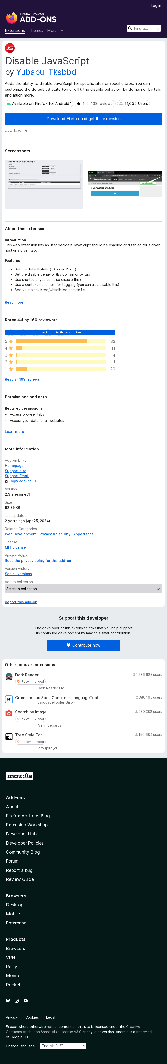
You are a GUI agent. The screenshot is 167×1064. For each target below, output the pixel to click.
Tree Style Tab (29, 735)
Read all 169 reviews (22, 379)
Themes (36, 30)
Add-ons (15, 797)
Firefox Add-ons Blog (28, 815)
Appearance (83, 534)
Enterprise (16, 922)
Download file (16, 130)
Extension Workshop (27, 824)
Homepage (14, 465)
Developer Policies (25, 843)
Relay (11, 966)
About (12, 806)
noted (52, 1027)
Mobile (13, 913)
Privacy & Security (55, 534)
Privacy (12, 1017)
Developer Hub (21, 833)
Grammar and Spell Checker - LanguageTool (56, 697)
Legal (50, 1017)
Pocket (13, 984)
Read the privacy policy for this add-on (38, 560)
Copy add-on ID (20, 481)
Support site (15, 471)
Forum (12, 861)
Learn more (14, 431)
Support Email (17, 476)
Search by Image (31, 712)
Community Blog (23, 852)
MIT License (15, 547)
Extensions (15, 30)
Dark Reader (27, 675)
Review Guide (20, 879)
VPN (10, 957)
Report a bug (19, 870)
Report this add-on (21, 602)
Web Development (21, 534)
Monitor (14, 975)
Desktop (14, 904)
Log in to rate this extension (60, 332)
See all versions (18, 574)
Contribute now (83, 645)
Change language (20, 1046)
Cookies (32, 1017)
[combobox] (144, 28)
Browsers (15, 948)
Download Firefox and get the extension (84, 118)
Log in (156, 5)
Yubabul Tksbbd (46, 72)
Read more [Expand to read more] (14, 302)
